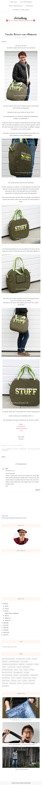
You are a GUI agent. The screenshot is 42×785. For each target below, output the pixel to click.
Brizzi (32, 112)
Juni (6, 608)
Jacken (19, 667)
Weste (19, 683)
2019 (4, 603)
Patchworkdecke (7, 675)
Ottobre (26, 672)
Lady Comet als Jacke (21, 769)
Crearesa (4, 661)
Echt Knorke (24, 661)
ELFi (7, 468)
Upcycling (5, 683)
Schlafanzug (6, 677)
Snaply (34, 677)
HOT (21, 430)
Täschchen (32, 680)
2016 (4, 627)
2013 (4, 634)
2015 (4, 630)
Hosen (4, 667)
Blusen (28, 658)
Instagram (36, 302)
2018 (4, 622)
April (6, 615)
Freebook (21, 664)
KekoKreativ (26, 667)
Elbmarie (9, 449)
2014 (4, 632)
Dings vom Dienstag (21, 428)
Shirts (13, 677)
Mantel (26, 669)
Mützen (32, 669)
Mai (6, 611)
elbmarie (26, 47)
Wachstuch (12, 683)
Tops (19, 680)
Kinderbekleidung (7, 669)
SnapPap (19, 677)
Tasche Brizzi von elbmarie (12, 613)
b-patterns (5, 686)
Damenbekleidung (14, 661)
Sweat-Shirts (6, 680)
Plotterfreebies (24, 675)
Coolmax (34, 658)
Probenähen (23, 449)
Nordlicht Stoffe (7, 672)
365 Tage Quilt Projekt (8, 658)
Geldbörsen (29, 664)
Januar (6, 620)
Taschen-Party (21, 426)
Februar (7, 618)
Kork (20, 669)
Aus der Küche (20, 658)
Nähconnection (18, 672)
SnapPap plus (27, 677)
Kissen (16, 669)
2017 (4, 625)
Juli (6, 606)
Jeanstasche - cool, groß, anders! (21, 720)
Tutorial (24, 680)
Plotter (15, 449)
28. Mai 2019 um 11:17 (10, 470)
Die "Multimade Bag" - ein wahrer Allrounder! (21, 744)
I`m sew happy (11, 667)
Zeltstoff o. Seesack (28, 683)
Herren (36, 664)
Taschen (30, 449)
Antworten (38, 489)
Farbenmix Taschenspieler (9, 664)
